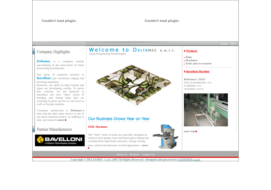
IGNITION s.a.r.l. (189, 159)
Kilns (189, 57)
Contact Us (148, 154)
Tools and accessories (199, 63)
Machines (191, 60)
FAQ (233, 43)
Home (224, 43)
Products (134, 154)
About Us (121, 154)
